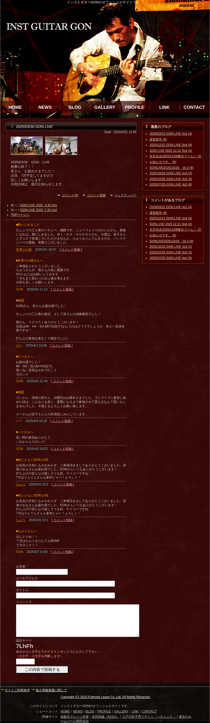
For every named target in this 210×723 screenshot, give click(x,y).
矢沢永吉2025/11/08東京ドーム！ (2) (175, 156)
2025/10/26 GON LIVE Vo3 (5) (171, 179)
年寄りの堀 (24, 249)
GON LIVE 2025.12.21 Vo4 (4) (171, 151)
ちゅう (20, 484)
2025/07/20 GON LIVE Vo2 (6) (171, 184)
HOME (15, 107)
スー (19, 345)
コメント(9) (70, 195)
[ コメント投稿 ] (71, 249)
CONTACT (194, 107)
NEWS (45, 107)
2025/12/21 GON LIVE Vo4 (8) (171, 145)
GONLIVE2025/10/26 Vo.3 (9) (171, 168)
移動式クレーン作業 (74, 717)
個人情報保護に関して (51, 690)
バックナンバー (125, 195)
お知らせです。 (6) (163, 162)
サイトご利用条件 (17, 690)
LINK (164, 107)
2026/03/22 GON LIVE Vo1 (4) (171, 134)
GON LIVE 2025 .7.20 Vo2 (38, 210)
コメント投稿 (96, 195)
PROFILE (134, 107)
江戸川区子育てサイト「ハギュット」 (149, 717)
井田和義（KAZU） (105, 717)
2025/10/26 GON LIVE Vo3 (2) (171, 173)
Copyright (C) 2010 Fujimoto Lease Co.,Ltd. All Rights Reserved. (106, 697)
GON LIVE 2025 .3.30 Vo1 (38, 205)
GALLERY (104, 107)
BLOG (74, 107)
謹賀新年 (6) (158, 139)
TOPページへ (20, 215)
